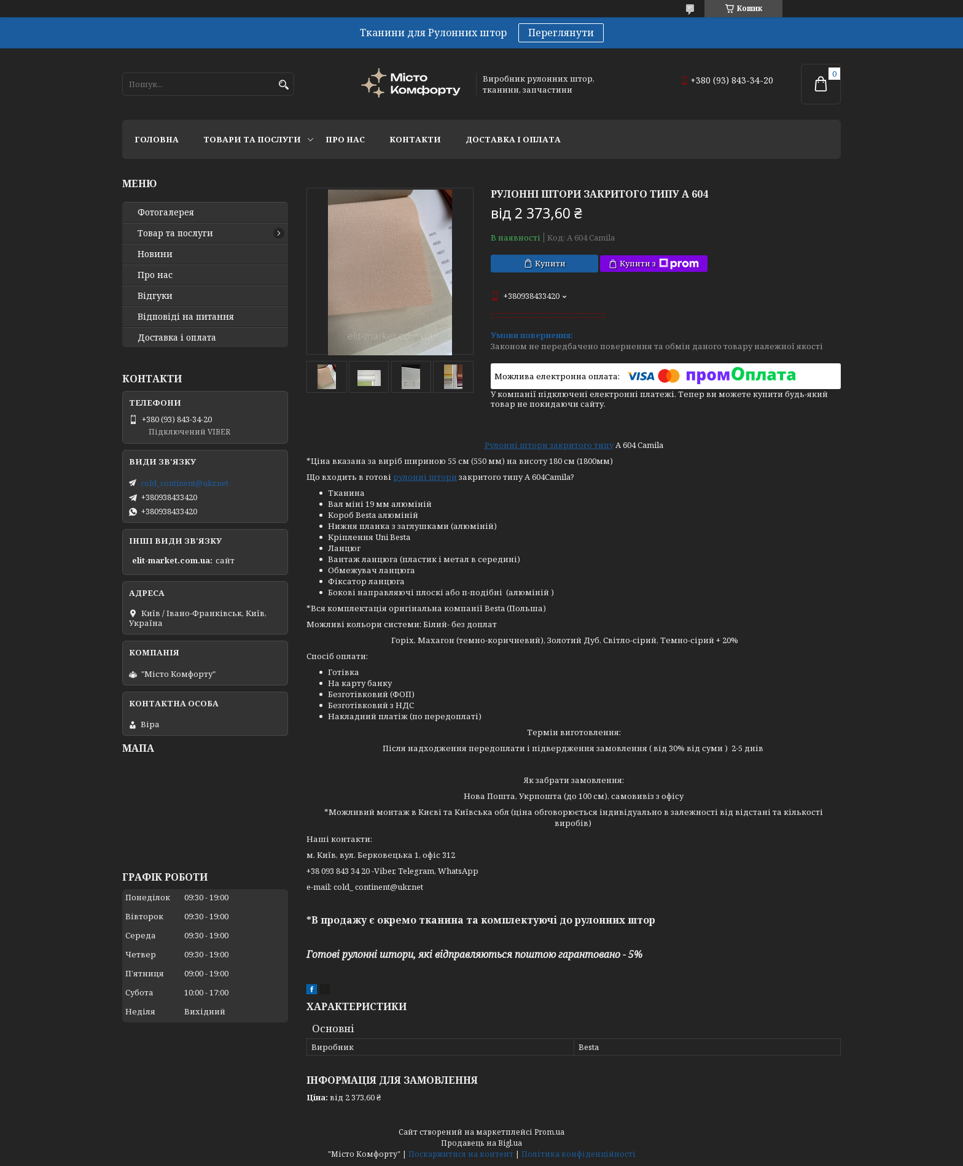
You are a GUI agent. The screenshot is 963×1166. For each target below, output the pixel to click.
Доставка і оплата (513, 139)
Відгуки (155, 295)
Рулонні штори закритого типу (549, 444)
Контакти (415, 139)
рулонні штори (425, 476)
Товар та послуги (175, 233)
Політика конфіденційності (578, 1154)
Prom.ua (549, 1132)
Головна (157, 139)
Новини (155, 254)
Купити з (659, 263)
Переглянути (561, 32)
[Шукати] (283, 85)
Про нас (345, 139)
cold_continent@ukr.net (184, 483)
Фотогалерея (166, 212)
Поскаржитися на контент (460, 1154)
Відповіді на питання (186, 316)
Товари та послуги (252, 139)
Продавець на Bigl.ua (481, 1143)
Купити (550, 263)
